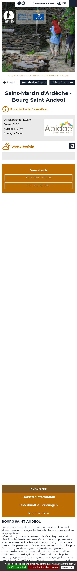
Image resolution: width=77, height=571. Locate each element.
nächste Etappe (60, 82)
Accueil (12, 75)
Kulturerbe (38, 488)
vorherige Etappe (35, 82)
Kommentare (38, 513)
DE (64, 3)
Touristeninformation (38, 497)
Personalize (67, 567)
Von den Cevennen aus (56, 75)
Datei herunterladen (38, 177)
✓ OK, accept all (17, 567)
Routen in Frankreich (29, 75)
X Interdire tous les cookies (44, 567)
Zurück (11, 82)
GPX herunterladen (38, 185)
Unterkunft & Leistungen (38, 505)
